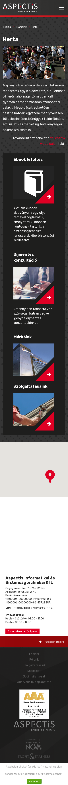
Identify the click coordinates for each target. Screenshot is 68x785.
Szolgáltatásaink (34, 665)
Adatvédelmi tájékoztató (34, 682)
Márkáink (22, 27)
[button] (50, 477)
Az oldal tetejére (51, 642)
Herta (34, 27)
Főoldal (7, 27)
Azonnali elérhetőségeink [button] (22, 631)
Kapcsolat (34, 671)
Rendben (34, 781)
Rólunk (34, 659)
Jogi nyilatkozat (34, 676)
